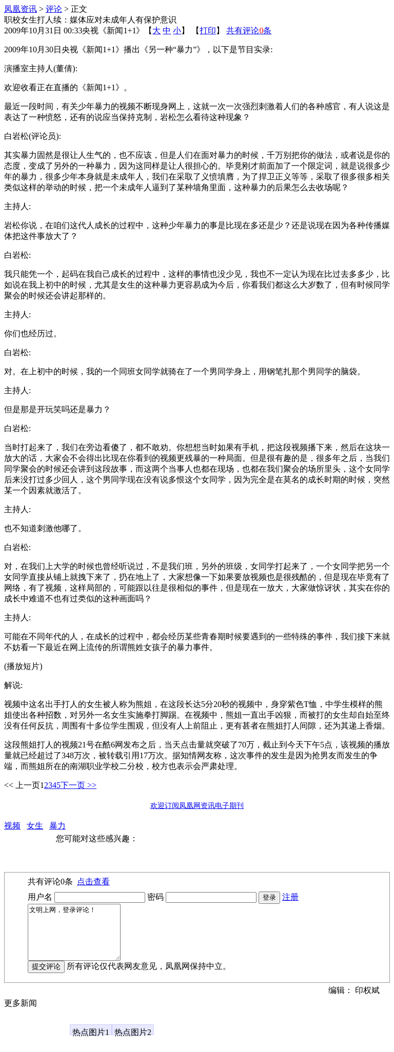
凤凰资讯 (20, 9)
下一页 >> (78, 785)
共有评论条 (248, 30)
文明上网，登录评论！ (79, 938)
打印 (208, 30)
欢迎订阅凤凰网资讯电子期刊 (197, 806)
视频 (12, 825)
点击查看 (93, 881)
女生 (35, 825)
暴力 (57, 825)
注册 (290, 897)
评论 (54, 9)
